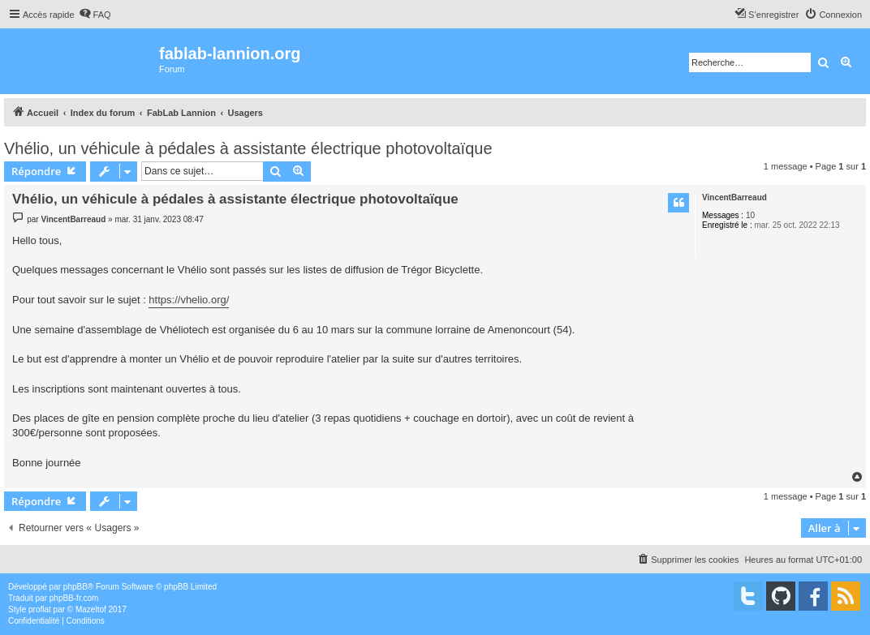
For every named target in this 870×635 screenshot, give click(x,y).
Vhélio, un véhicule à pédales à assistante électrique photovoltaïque (248, 148)
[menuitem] (95, 14)
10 (750, 215)
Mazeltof (90, 609)
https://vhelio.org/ (189, 300)
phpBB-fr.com (74, 598)
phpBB (75, 586)
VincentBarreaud (734, 197)
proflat (39, 609)
